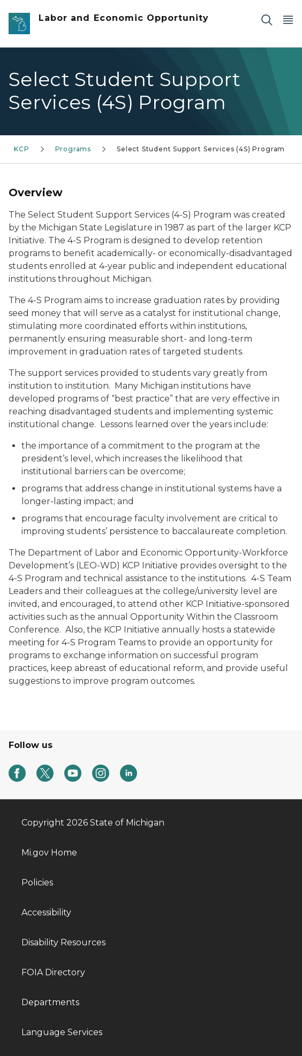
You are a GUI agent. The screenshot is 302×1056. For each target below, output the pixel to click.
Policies (37, 882)
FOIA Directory (53, 972)
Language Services (61, 1032)
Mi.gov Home (49, 852)
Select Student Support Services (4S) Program (201, 149)
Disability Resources (63, 942)
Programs (73, 149)
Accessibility (46, 912)
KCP (21, 149)
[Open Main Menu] (288, 19)
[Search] (266, 19)
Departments (50, 1002)
